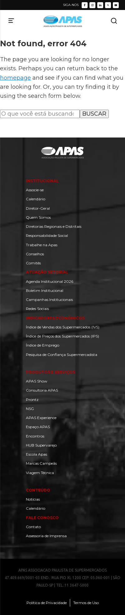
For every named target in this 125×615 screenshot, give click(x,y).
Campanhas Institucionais (49, 299)
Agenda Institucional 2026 (49, 281)
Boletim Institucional (44, 290)
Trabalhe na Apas (41, 244)
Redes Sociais (37, 308)
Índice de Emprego (42, 345)
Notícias (33, 499)
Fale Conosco (42, 517)
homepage (15, 77)
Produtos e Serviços (50, 372)
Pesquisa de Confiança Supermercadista (61, 354)
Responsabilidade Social (47, 235)
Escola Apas (36, 454)
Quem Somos (38, 217)
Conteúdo (38, 490)
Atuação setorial (47, 272)
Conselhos (35, 254)
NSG (30, 408)
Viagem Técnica (40, 472)
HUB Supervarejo (41, 445)
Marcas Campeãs (41, 463)
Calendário (35, 199)
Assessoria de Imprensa (46, 535)
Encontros (35, 436)
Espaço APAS (38, 426)
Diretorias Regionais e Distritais (53, 226)
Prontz (32, 399)
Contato (33, 526)
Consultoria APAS (42, 390)
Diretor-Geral (38, 208)
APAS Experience (41, 417)
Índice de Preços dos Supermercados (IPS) (62, 336)
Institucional (42, 180)
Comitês (33, 263)
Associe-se (35, 190)
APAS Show (36, 381)
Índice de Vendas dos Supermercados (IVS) (62, 327)
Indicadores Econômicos (55, 318)
